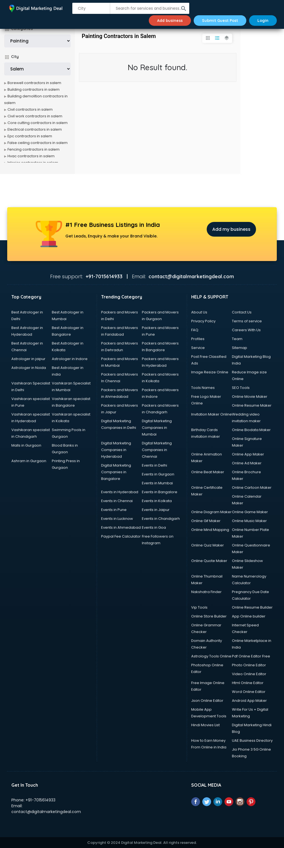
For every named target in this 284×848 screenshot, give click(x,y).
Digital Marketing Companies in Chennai (157, 450)
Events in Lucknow (117, 518)
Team (237, 338)
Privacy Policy (203, 321)
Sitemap (239, 347)
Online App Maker (248, 454)
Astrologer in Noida (28, 367)
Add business (170, 20)
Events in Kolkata (157, 500)
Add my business (231, 229)
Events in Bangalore (159, 492)
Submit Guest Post (220, 20)
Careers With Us (246, 330)
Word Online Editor (248, 691)
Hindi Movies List (205, 725)
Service (198, 347)
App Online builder (248, 616)
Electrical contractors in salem (34, 129)
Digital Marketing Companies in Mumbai (157, 427)
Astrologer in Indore (70, 358)
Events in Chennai (117, 500)
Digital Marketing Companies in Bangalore (116, 472)
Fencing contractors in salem (33, 149)
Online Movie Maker (249, 396)
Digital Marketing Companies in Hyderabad (116, 450)
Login (262, 20)
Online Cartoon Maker (252, 487)
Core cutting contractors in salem (37, 122)
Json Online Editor (207, 700)
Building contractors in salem (33, 89)
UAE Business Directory (252, 740)
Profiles (197, 338)
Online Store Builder (209, 616)
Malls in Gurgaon (26, 445)
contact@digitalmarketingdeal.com (46, 811)
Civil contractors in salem (30, 109)
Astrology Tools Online (211, 656)
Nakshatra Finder (206, 591)
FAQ (194, 330)
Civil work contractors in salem (34, 116)
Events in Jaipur (156, 509)
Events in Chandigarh (161, 518)
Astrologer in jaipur (28, 358)
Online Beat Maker (207, 472)
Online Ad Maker (247, 463)
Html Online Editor (247, 682)
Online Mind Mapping (210, 529)
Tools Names (203, 387)
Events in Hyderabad (119, 492)
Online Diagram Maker (211, 512)
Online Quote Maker (209, 560)
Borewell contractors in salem (34, 82)
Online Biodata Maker (251, 429)
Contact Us (242, 312)
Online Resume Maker (252, 405)
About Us (199, 312)
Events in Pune (114, 509)
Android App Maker (249, 700)
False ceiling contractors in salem (37, 142)
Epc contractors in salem (29, 136)
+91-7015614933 (40, 800)
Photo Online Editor (249, 665)
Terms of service (247, 321)
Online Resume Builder (252, 607)
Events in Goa (154, 527)
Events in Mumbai (157, 483)
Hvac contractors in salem (31, 156)
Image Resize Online (209, 372)
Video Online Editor (249, 674)
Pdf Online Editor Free (251, 656)
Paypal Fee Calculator (121, 536)
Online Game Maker (250, 512)
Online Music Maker (249, 520)
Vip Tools (199, 607)
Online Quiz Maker (207, 545)
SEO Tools (241, 387)
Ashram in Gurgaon (28, 461)
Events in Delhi (154, 465)
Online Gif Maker (206, 520)
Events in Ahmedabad (121, 527)
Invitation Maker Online (211, 414)
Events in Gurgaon (158, 474)
